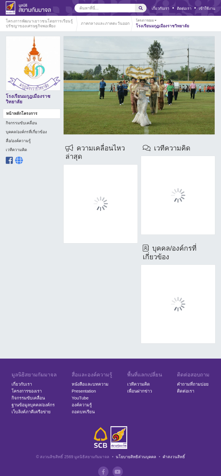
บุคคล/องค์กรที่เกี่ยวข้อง (26, 132)
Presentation (84, 391)
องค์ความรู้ (82, 404)
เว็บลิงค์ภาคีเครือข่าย (31, 411)
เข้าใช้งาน (207, 8)
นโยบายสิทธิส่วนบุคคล (136, 456)
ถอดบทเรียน (83, 411)
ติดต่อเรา (184, 8)
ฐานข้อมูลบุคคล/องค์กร (33, 404)
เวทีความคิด (16, 149)
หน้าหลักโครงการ (21, 113)
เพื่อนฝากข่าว (139, 391)
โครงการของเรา (27, 391)
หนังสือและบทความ (90, 384)
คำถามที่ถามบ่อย (193, 384)
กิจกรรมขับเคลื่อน (21, 123)
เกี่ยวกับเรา (160, 8)
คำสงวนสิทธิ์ (174, 456)
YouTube (80, 397)
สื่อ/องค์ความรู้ (18, 140)
